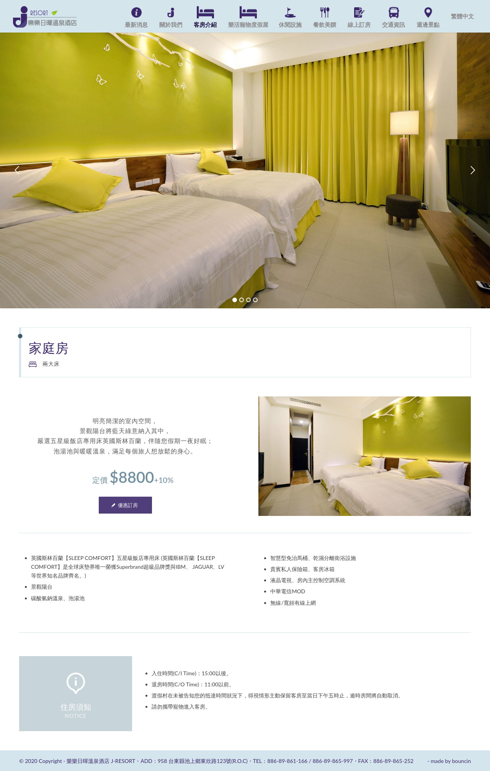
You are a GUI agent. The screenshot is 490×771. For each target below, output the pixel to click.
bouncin (461, 761)
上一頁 (17, 170)
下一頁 (472, 170)
